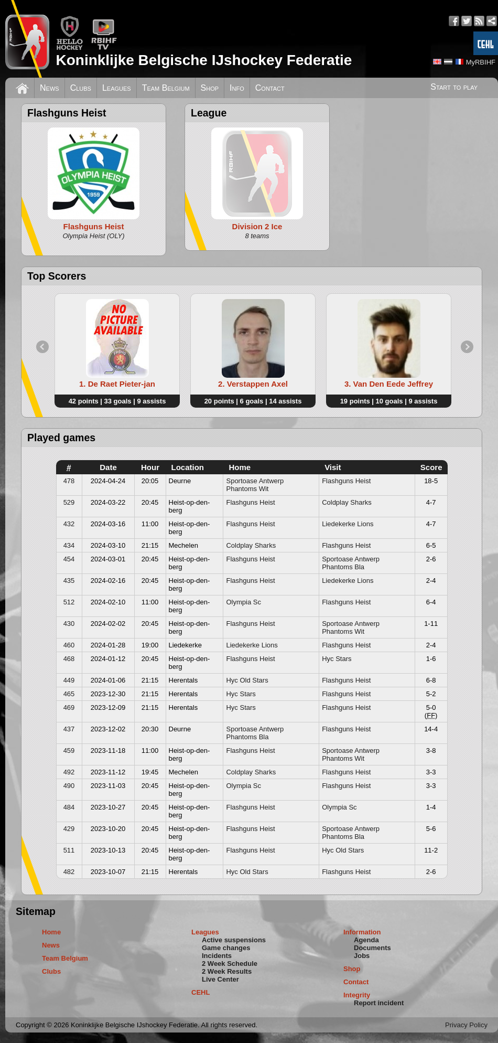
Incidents (217, 956)
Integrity (356, 995)
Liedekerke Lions (347, 524)
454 (69, 559)
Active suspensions (234, 940)
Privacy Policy (466, 1025)
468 (69, 659)
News (49, 87)
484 (69, 807)
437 (69, 729)
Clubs (80, 87)
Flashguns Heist (346, 481)
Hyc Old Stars (247, 680)
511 (69, 850)
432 (69, 524)
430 (69, 623)
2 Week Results (227, 971)
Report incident (379, 1003)
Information (362, 932)
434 (69, 545)
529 (69, 502)
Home (51, 932)
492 (69, 772)
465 (69, 694)
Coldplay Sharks (347, 502)
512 (69, 602)
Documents (372, 948)
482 (69, 872)
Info (237, 87)
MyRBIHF (480, 62)
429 (69, 829)
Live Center (220, 979)
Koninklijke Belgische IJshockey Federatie (204, 60)
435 (69, 580)
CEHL (200, 992)
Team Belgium (166, 87)
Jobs (362, 956)
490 (69, 786)
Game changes (226, 948)
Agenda (366, 940)
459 (69, 750)
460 (69, 645)
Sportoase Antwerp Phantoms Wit (255, 485)
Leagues (116, 87)
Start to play (454, 86)
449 (69, 680)
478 (69, 481)
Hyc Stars (336, 659)
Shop (210, 87)
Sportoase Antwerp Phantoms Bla (351, 563)
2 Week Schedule (229, 963)
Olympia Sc (243, 602)
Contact (270, 87)
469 (69, 707)
